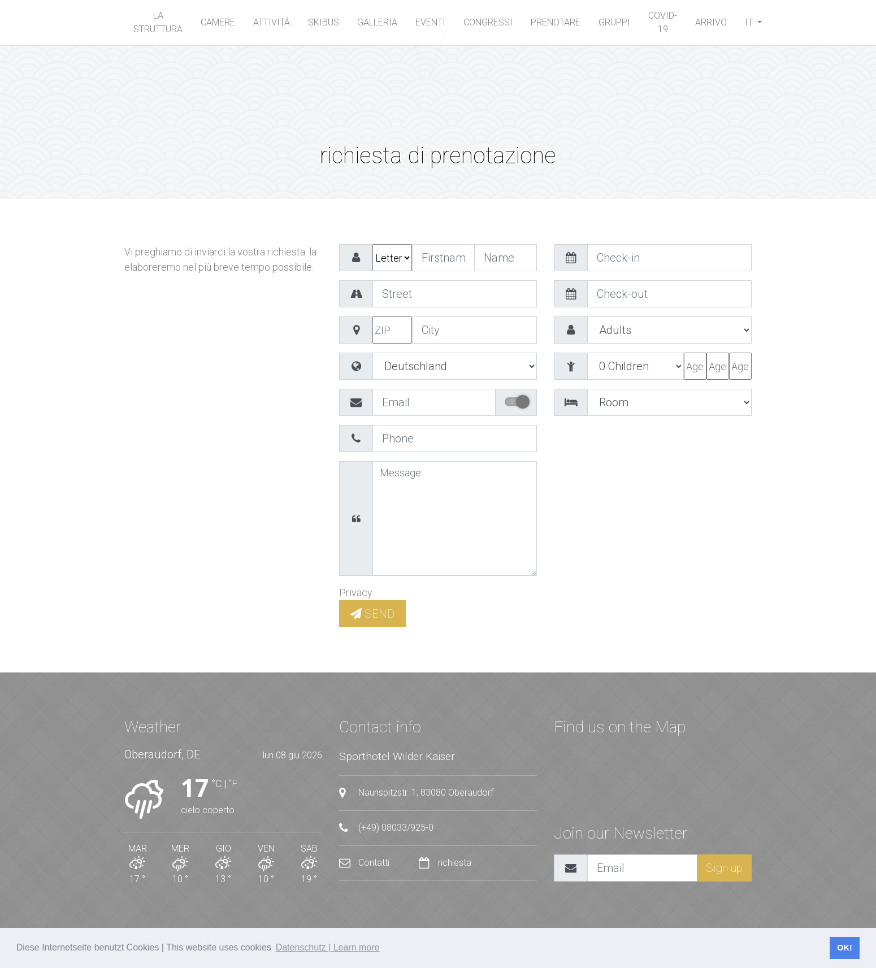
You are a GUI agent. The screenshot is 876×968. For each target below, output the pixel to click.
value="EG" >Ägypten (454, 366)
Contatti (365, 862)
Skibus (323, 22)
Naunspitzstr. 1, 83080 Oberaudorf (416, 792)
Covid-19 (662, 22)
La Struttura (158, 22)
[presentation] (640, 447)
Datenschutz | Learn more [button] (328, 947)
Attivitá (271, 22)
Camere (218, 22)
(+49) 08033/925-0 (386, 828)
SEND (372, 613)
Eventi (430, 22)
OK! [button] (844, 947)
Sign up (724, 868)
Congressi (488, 22)
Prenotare (555, 22)
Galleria (377, 22)
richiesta (445, 862)
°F (232, 783)
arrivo (711, 22)
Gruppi (614, 22)
